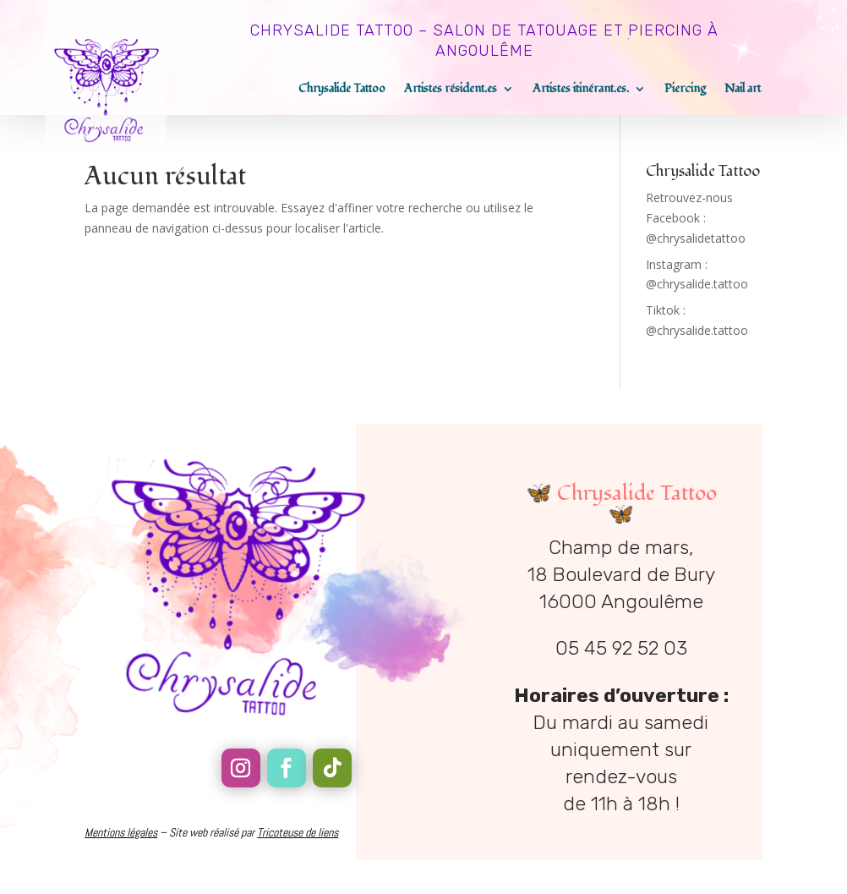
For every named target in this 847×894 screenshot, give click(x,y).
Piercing (685, 89)
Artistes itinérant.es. (581, 89)
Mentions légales (121, 832)
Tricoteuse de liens (297, 832)
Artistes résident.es (450, 89)
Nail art (742, 89)
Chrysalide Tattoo (341, 89)
